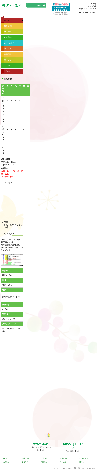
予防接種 (7, 32)
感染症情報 (8, 26)
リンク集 (7, 66)
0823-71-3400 (89, 12)
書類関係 (7, 54)
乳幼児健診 (8, 37)
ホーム (6, 20)
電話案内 (7, 60)
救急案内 (7, 49)
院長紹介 (7, 71)
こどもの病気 (9, 43)
